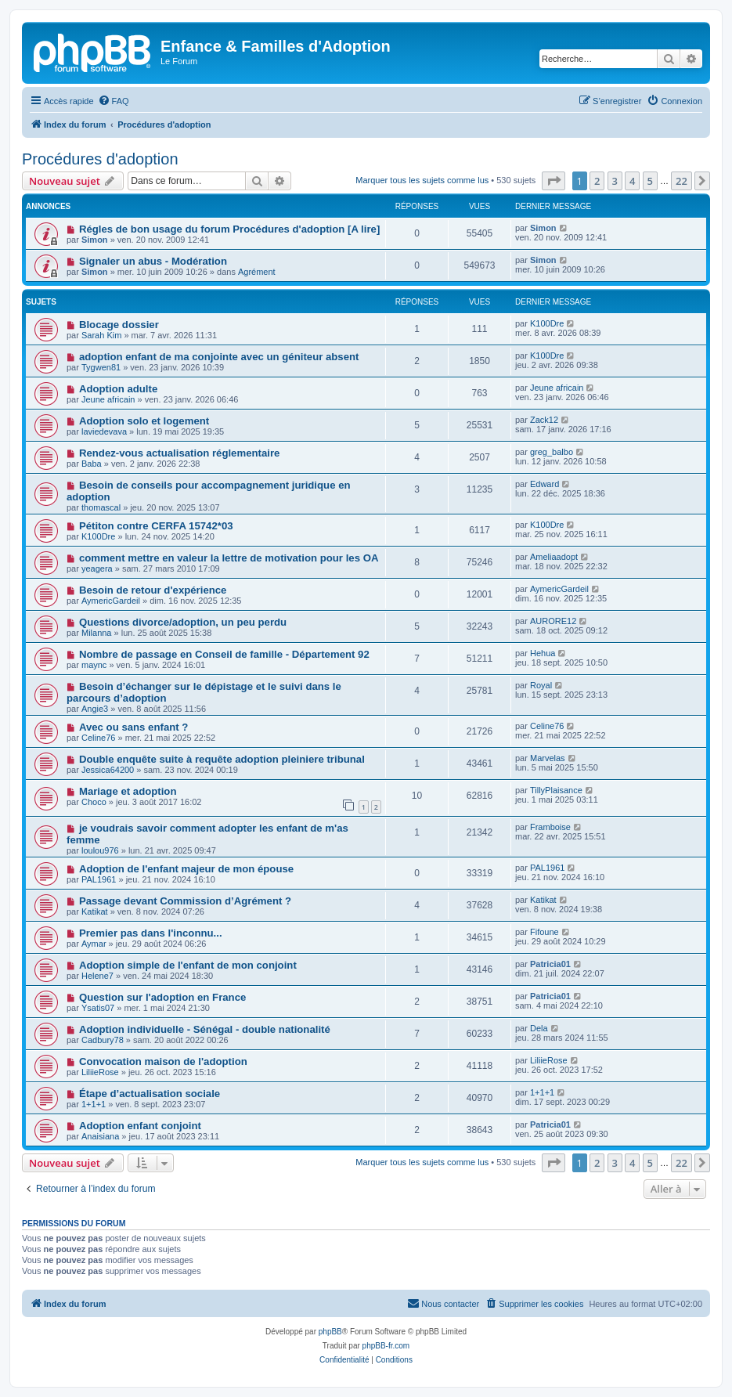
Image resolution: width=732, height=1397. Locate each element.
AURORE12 (553, 621)
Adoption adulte (118, 389)
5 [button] (650, 181)
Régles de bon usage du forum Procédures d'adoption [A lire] (229, 229)
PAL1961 (98, 879)
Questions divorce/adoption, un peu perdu (183, 622)
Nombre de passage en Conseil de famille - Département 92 (224, 654)
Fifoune (544, 932)
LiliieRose (100, 1072)
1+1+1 (93, 1104)
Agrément (257, 271)
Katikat (94, 911)
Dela (539, 1028)
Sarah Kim (101, 335)
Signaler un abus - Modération (153, 261)
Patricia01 (550, 964)
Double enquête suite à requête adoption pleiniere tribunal (222, 759)
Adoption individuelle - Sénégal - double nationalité (204, 1029)
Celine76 (98, 737)
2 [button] (597, 181)
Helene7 (97, 975)
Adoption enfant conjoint (140, 1126)
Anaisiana (100, 1136)
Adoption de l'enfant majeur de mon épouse (186, 869)
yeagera (97, 568)
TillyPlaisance (556, 790)
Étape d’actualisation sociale (149, 1093)
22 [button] (681, 181)
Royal (541, 685)
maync (93, 665)
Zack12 (544, 419)
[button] (553, 180)
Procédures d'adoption (100, 159)
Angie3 (94, 708)
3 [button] (615, 181)
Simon (94, 239)
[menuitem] (113, 101)
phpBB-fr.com (386, 1345)
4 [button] (632, 181)
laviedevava (104, 431)
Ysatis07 (97, 1008)
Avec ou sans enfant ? (133, 727)
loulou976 (100, 850)
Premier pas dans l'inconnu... (150, 933)
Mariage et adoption (128, 791)
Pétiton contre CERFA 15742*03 (156, 526)
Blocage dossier (119, 324)
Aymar (93, 943)
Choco (93, 802)
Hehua (542, 653)
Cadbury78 (102, 1040)
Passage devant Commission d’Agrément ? (185, 901)
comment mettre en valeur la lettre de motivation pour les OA (229, 558)
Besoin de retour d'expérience (153, 590)
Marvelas (547, 758)
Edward (544, 484)
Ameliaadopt (554, 556)
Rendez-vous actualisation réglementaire (179, 453)
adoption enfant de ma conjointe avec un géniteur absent (219, 357)
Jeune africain (108, 399)
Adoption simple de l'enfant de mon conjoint (188, 965)
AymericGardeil (110, 600)
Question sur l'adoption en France (162, 997)
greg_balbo (551, 452)
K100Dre (547, 323)
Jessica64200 (107, 769)
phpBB (330, 1331)
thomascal (101, 507)
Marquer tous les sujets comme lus (422, 180)
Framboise (550, 827)
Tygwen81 (101, 367)
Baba (91, 463)
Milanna (96, 632)
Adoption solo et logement (144, 421)
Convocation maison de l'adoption (163, 1061)
